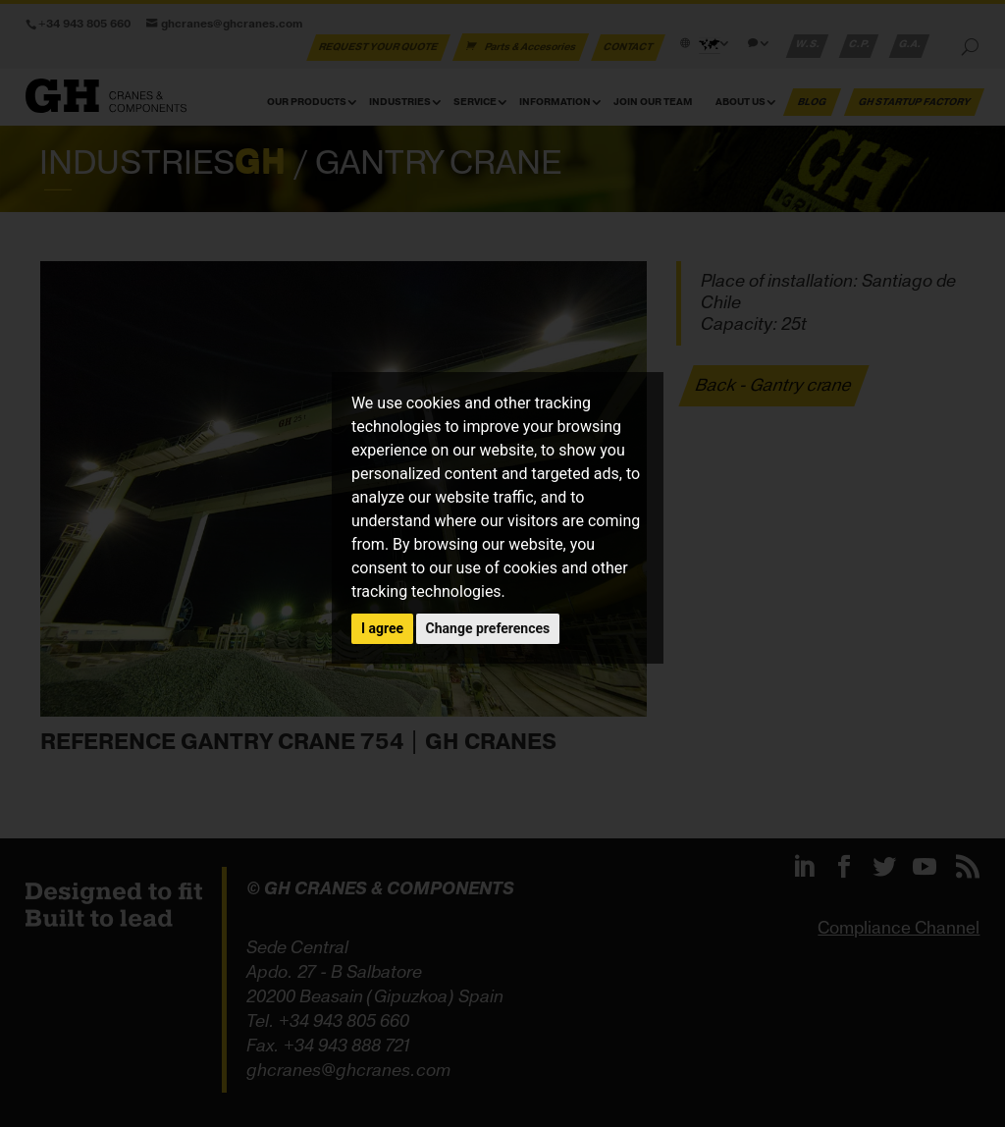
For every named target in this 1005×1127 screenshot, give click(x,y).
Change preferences (488, 628)
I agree (382, 628)
